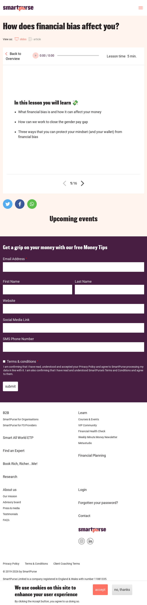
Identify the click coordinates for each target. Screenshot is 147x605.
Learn (82, 413)
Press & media (11, 508)
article (37, 39)
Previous (66, 183)
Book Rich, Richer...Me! (20, 464)
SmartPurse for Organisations (20, 419)
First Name (11, 281)
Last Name (83, 281)
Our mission (10, 496)
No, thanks (122, 590)
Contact (84, 516)
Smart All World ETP (18, 438)
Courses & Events (88, 419)
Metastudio (85, 443)
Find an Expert (13, 451)
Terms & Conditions (36, 563)
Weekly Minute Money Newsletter (97, 437)
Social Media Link (16, 320)
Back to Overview (13, 56)
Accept (100, 590)
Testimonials (10, 514)
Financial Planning (92, 455)
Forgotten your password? (98, 503)
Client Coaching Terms (66, 563)
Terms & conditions (21, 361)
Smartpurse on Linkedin (90, 542)
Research (10, 477)
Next (82, 183)
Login (82, 490)
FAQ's (6, 520)
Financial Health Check (91, 431)
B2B (6, 413)
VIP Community (87, 425)
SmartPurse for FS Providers (20, 425)
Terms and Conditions (118, 370)
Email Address (14, 259)
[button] (7, 204)
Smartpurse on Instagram (81, 542)
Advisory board (12, 502)
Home (83, 529)
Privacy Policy (87, 366)
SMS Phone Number (18, 339)
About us (9, 490)
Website (9, 301)
